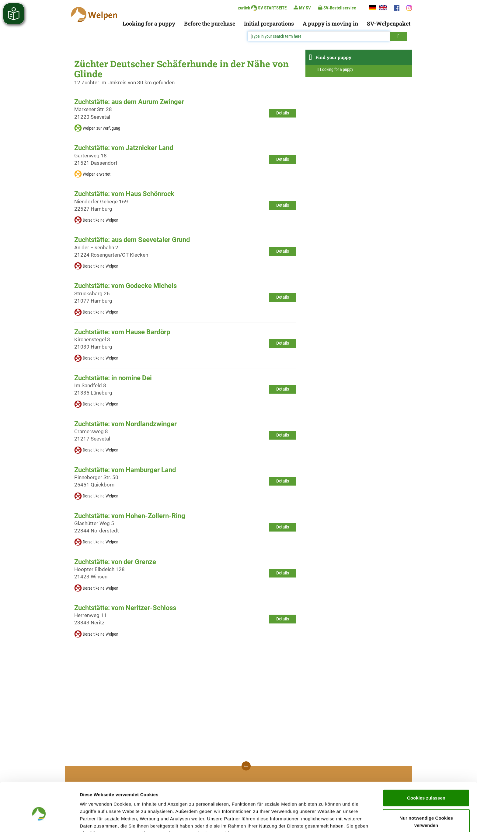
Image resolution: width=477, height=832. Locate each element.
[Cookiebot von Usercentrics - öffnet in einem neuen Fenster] (39, 820)
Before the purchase (209, 23)
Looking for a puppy (149, 23)
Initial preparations (269, 23)
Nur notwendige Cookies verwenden (426, 788)
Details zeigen (323, 820)
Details (282, 113)
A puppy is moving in (330, 23)
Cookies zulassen (426, 764)
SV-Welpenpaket (388, 23)
